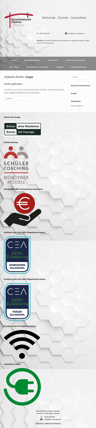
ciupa (29, 77)
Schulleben (53, 60)
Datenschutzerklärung (53, 423)
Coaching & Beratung (75, 60)
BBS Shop (13, 67)
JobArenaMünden (79, 67)
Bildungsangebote (32, 60)
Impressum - (40, 423)
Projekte (60, 67)
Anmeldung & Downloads (37, 67)
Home (14, 60)
